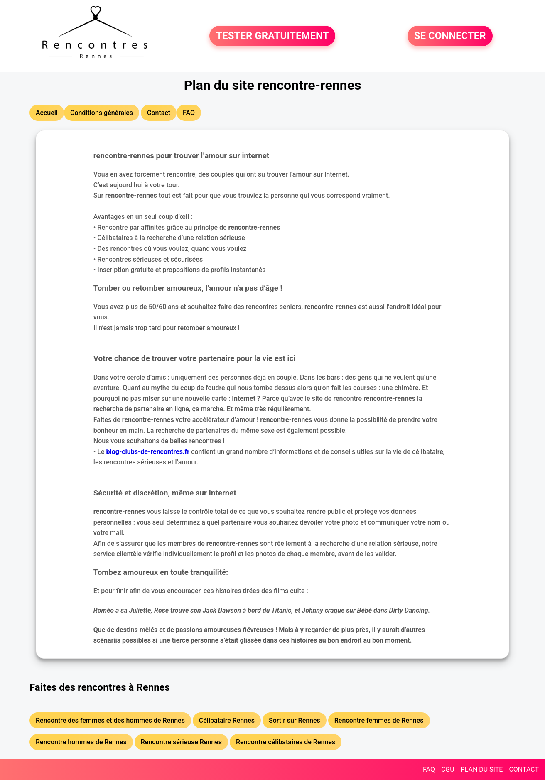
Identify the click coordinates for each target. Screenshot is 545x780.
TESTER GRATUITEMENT (272, 36)
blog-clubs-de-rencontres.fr (148, 452)
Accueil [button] (47, 113)
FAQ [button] (189, 113)
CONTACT (524, 769)
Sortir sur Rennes (294, 720)
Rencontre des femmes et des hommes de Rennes (110, 720)
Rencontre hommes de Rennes (81, 742)
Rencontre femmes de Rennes (379, 720)
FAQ (429, 769)
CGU (447, 769)
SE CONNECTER (450, 36)
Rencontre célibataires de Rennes (285, 742)
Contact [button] (158, 113)
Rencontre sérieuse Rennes (181, 742)
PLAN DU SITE (482, 769)
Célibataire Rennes (227, 720)
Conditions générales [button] (101, 113)
